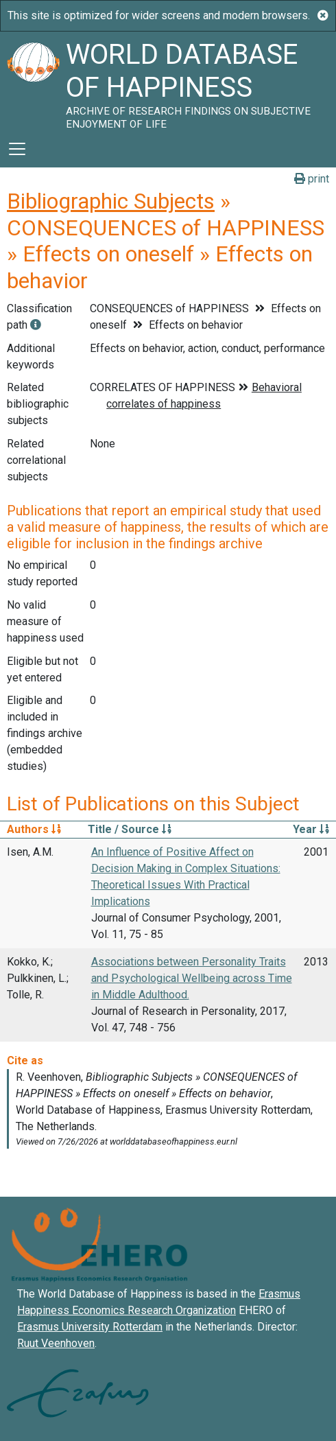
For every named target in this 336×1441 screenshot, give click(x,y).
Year (311, 829)
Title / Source (129, 829)
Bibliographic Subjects (111, 201)
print (311, 178)
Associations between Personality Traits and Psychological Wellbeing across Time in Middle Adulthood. (191, 978)
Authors (34, 829)
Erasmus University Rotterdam (90, 1326)
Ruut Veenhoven (56, 1343)
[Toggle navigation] (17, 149)
